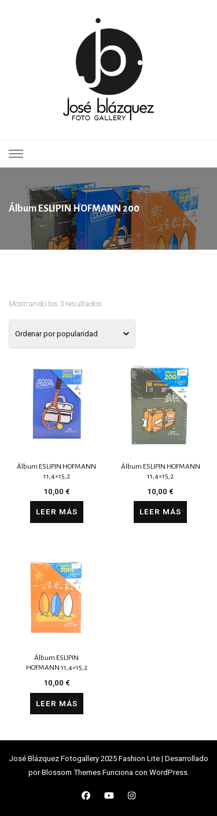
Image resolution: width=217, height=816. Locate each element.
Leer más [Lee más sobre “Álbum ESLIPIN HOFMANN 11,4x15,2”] (57, 511)
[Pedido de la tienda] (72, 334)
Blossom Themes (71, 772)
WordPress (168, 772)
